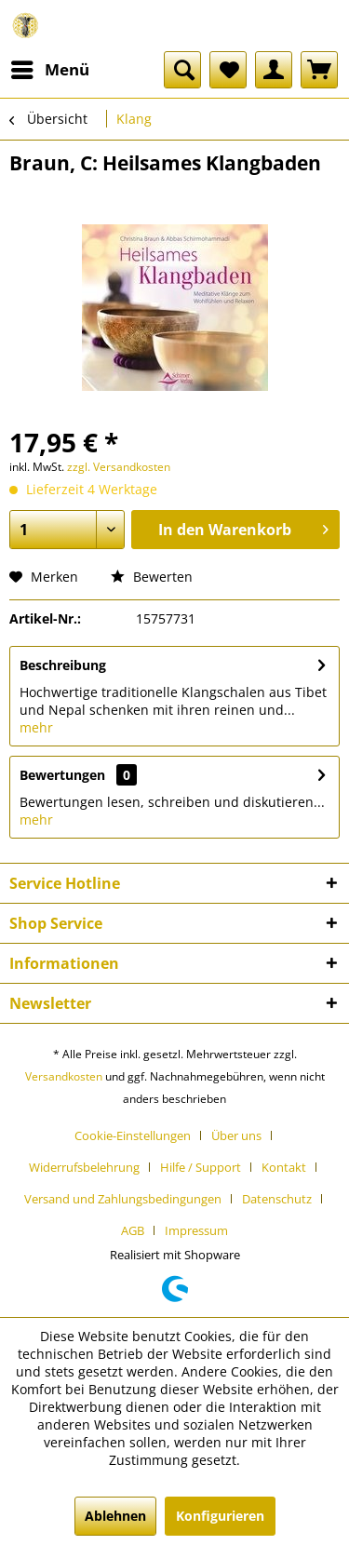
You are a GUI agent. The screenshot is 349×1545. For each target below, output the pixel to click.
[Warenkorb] (319, 69)
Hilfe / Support (200, 1167)
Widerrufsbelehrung (84, 1167)
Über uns (236, 1135)
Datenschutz (277, 1198)
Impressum (196, 1230)
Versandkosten (63, 1076)
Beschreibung (63, 665)
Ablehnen (115, 1516)
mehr (36, 727)
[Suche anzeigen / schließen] (182, 69)
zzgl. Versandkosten (118, 467)
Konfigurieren (220, 1516)
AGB (132, 1230)
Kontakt (284, 1167)
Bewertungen (62, 775)
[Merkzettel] (228, 69)
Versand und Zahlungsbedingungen (122, 1198)
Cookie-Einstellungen (132, 1135)
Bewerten (152, 576)
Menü (50, 67)
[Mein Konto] (273, 69)
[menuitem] (49, 69)
